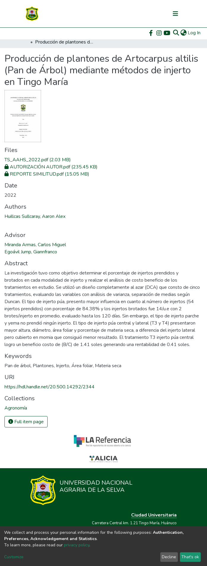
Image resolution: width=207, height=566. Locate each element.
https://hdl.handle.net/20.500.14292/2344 (49, 387)
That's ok (190, 557)
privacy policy (76, 545)
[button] (183, 32)
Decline (169, 557)
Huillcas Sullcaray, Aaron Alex (34, 216)
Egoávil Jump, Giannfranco (30, 252)
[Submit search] (176, 32)
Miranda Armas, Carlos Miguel (35, 244)
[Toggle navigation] (175, 14)
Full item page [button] (26, 421)
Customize (13, 557)
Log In (194, 33)
